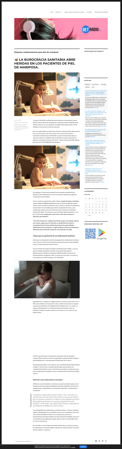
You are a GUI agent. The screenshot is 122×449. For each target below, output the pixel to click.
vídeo (26, 122)
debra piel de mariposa (20, 124)
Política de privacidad (101, 12)
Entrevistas (17, 122)
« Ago (89, 215)
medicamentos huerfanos (20, 126)
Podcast (58, 12)
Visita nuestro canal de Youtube (74, 12)
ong (21, 129)
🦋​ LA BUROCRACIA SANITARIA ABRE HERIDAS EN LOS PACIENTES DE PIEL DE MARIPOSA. (44, 63)
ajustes (73, 447)
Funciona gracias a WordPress (23, 441)
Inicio (51, 12)
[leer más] (96, 107)
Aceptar (83, 446)
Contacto (89, 12)
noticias (22, 122)
